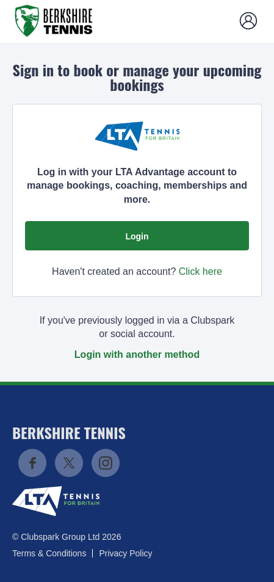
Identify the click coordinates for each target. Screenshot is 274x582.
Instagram (106, 463)
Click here (200, 271)
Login (136, 236)
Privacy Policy (125, 553)
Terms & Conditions (49, 553)
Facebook (32, 463)
